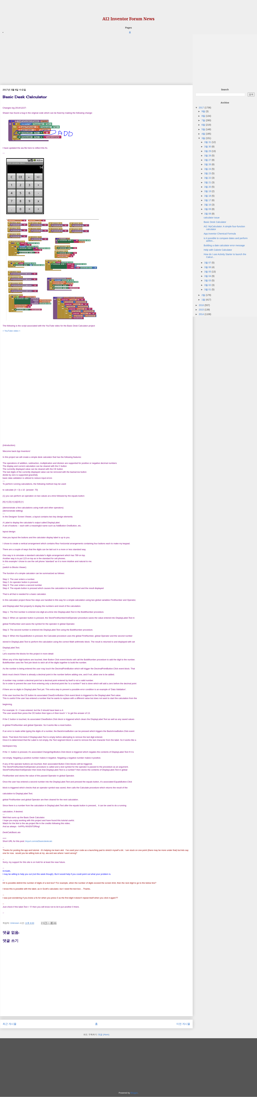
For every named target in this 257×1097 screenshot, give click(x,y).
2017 (202, 107)
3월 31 (208, 142)
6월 (203, 124)
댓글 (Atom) (103, 1034)
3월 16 (208, 204)
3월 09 (208, 209)
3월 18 (208, 196)
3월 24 (208, 169)
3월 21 (208, 182)
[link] (11, 832)
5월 (203, 129)
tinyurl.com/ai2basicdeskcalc (38, 841)
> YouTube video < (11, 331)
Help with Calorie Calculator (218, 250)
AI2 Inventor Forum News (128, 18)
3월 (203, 138)
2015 (202, 309)
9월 (203, 111)
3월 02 (208, 285)
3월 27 (208, 160)
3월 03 (208, 280)
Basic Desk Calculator (215, 222)
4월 (203, 133)
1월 (203, 299)
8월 (203, 116)
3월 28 (208, 155)
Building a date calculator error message (224, 245)
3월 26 (208, 164)
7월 (203, 120)
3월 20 (208, 187)
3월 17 (208, 200)
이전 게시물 (183, 1024)
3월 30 (208, 146)
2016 (202, 305)
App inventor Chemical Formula (220, 233)
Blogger (134, 1093)
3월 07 (208, 262)
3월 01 (208, 289)
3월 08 (208, 213)
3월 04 (208, 276)
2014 (202, 314)
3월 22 (208, 178)
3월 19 (208, 191)
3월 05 (208, 271)
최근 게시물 (9, 1024)
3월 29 (208, 151)
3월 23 (208, 173)
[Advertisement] (96, 57)
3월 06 (208, 267)
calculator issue (212, 217)
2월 (203, 295)
